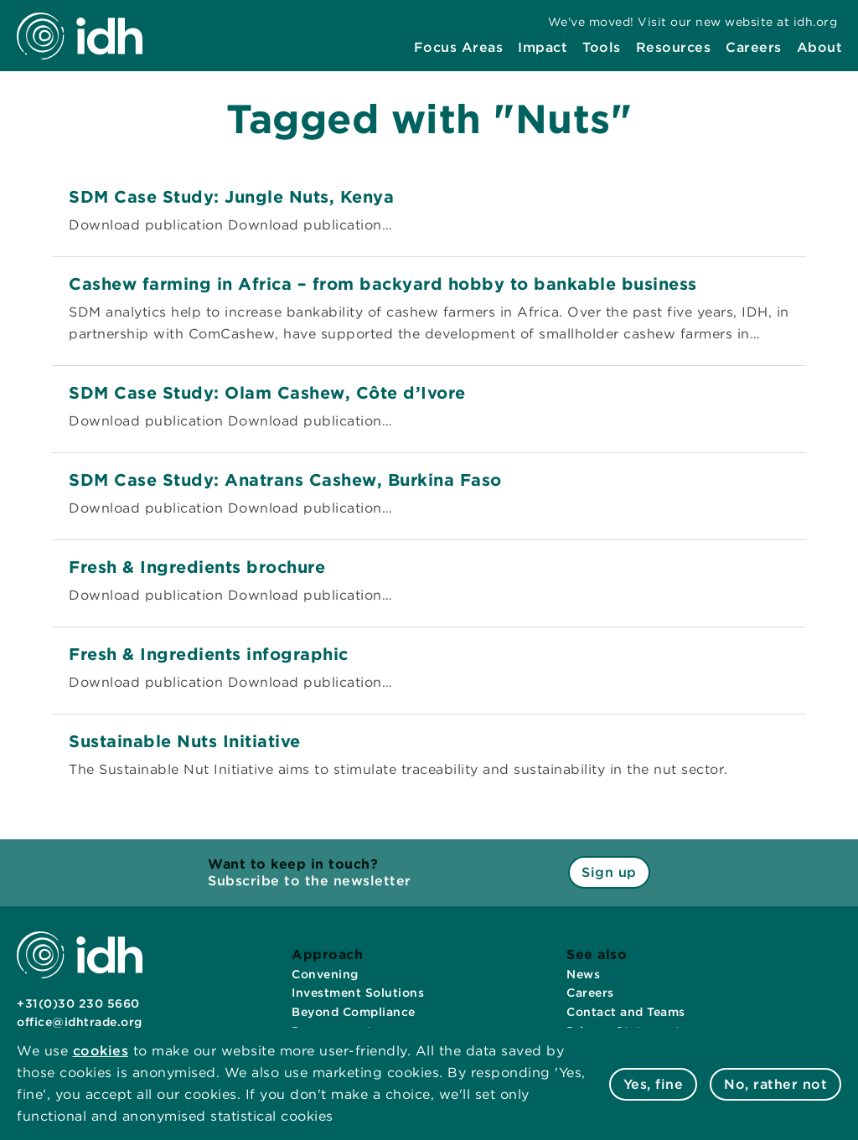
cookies (101, 1051)
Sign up (609, 872)
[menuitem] (459, 48)
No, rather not (775, 1084)
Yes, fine (653, 1084)
